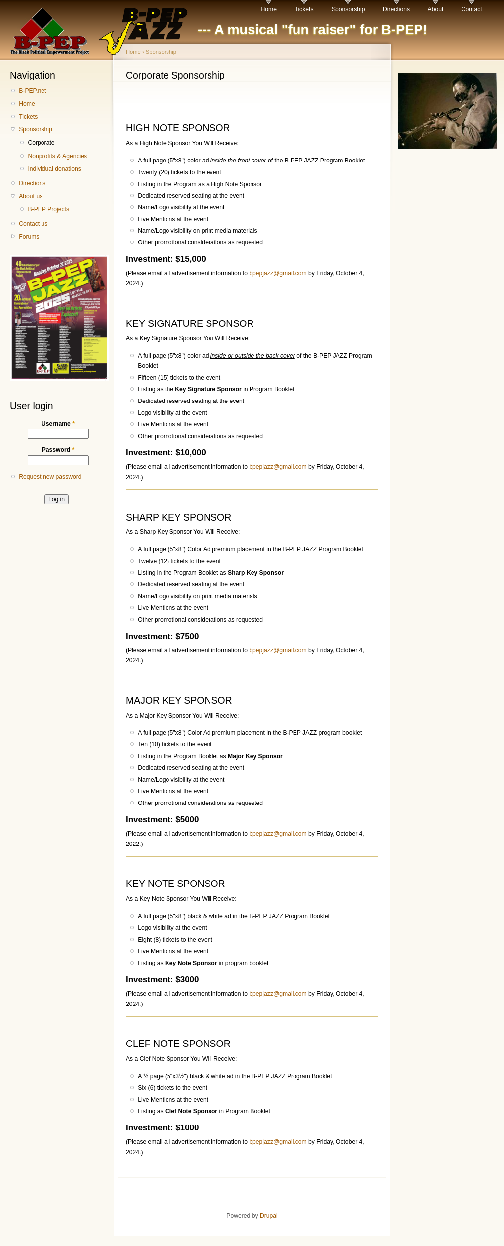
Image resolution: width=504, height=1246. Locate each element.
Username (58, 423)
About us (30, 196)
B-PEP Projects (48, 209)
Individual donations (54, 168)
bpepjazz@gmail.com (277, 273)
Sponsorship (348, 9)
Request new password (50, 476)
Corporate (41, 142)
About (436, 9)
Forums (29, 236)
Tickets (303, 9)
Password (58, 449)
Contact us (33, 223)
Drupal (269, 1215)
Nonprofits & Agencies (57, 156)
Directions (396, 9)
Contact (472, 9)
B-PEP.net (32, 90)
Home (269, 9)
